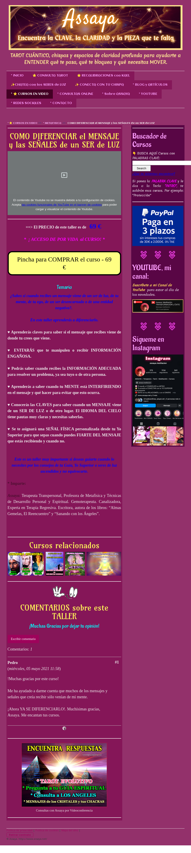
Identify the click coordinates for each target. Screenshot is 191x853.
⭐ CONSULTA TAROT (50, 75)
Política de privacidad (19, 830)
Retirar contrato (20, 834)
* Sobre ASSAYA (116, 94)
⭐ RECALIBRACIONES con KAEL (103, 75)
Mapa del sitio (69, 830)
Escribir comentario (23, 639)
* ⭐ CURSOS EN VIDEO (29, 94)
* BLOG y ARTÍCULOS (150, 85)
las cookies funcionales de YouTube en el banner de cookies (62, 204)
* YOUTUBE (148, 94)
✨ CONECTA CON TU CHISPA (99, 85)
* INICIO (17, 75)
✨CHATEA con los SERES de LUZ (38, 85)
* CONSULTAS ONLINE (75, 94)
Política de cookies (46, 830)
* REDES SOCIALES (26, 103)
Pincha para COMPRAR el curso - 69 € (64, 263)
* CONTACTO (61, 103)
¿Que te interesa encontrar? (153, 174)
